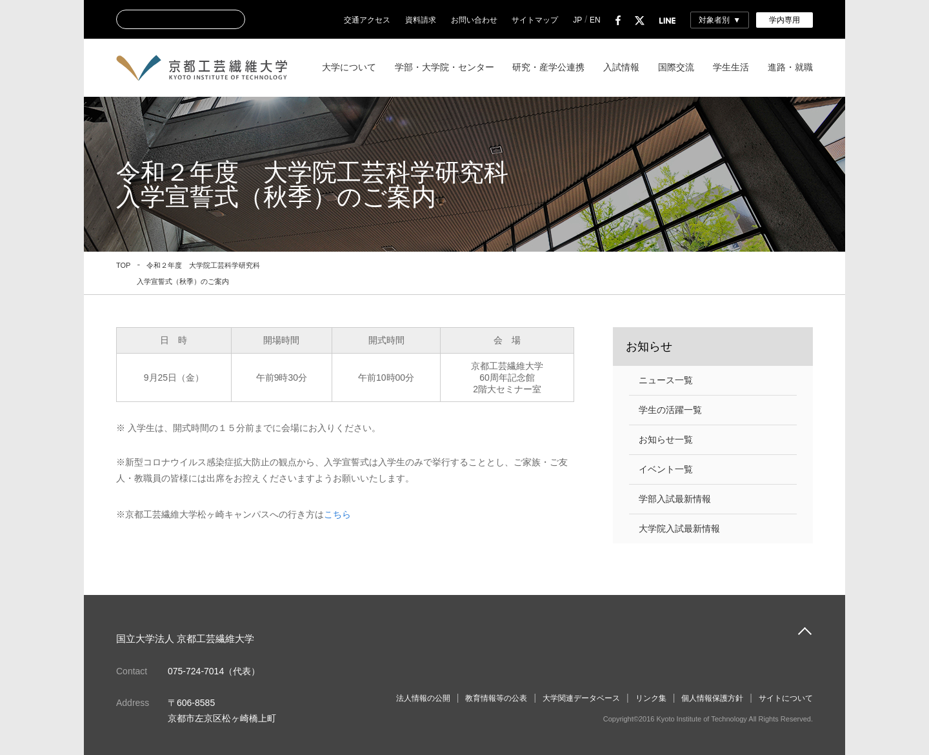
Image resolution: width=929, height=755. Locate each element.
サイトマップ (535, 20)
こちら (337, 514)
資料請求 (420, 20)
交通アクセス (367, 20)
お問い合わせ (474, 20)
